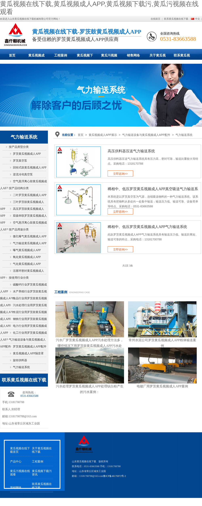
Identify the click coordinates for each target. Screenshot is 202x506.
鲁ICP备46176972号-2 (114, 476)
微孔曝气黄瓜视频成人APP (29, 236)
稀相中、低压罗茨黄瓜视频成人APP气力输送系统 (147, 227)
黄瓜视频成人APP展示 (36, 57)
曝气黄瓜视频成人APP (27, 250)
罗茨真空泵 (20, 160)
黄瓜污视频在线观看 (109, 57)
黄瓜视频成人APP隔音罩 (28, 353)
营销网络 (15, 487)
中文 (197, 18)
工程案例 (60, 55)
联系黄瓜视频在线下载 (176, 18)
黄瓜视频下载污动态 (85, 57)
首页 (12, 55)
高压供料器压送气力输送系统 (131, 151)
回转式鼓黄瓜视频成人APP (29, 167)
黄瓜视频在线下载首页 (20, 450)
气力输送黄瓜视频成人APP (29, 243)
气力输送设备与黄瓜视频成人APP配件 (146, 134)
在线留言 (155, 18)
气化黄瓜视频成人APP (27, 263)
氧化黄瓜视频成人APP (27, 257)
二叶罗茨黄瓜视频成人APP (29, 195)
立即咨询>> (120, 173)
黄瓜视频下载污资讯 (42, 473)
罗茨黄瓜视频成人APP (27, 153)
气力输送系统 (184, 134)
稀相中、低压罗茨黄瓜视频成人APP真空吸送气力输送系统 (153, 190)
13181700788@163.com (23, 416)
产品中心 (15, 461)
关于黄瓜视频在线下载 (157, 57)
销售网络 (133, 55)
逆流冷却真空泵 (23, 174)
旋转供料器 (20, 360)
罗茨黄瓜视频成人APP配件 (29, 346)
